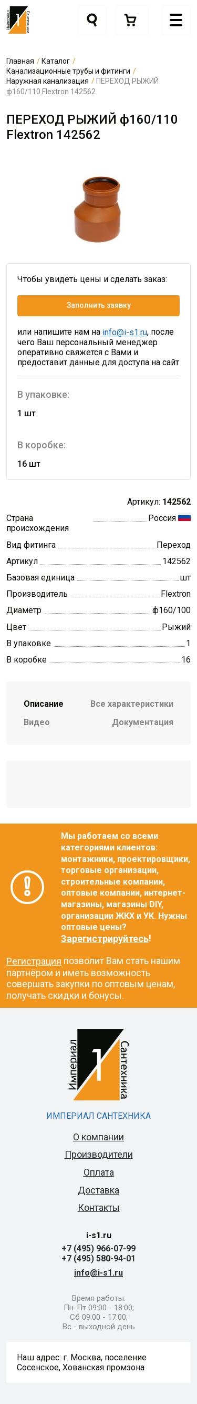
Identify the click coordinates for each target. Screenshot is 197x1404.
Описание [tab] (44, 704)
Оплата (99, 1172)
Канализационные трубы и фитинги (68, 71)
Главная (20, 61)
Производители (99, 1154)
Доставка (98, 1190)
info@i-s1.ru (124, 332)
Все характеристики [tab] (131, 704)
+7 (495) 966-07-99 (98, 1248)
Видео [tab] (37, 722)
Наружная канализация (47, 81)
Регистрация (33, 961)
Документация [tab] (142, 722)
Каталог (56, 61)
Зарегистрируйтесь (105, 938)
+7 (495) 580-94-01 (98, 1258)
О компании (98, 1136)
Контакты (99, 1207)
